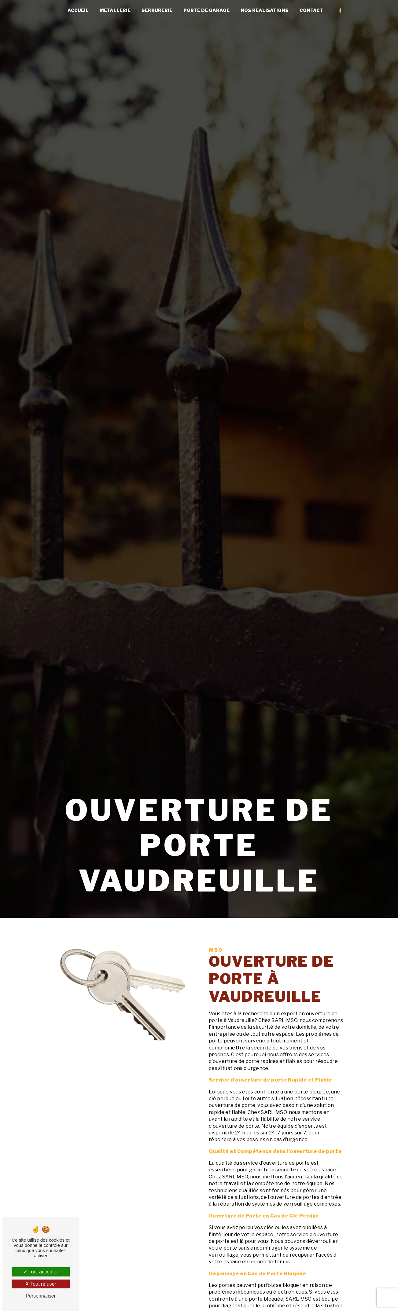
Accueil (78, 10)
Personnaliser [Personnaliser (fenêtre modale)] (41, 1295)
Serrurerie (157, 10)
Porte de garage (206, 10)
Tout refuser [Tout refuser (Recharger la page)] (40, 1284)
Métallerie (115, 10)
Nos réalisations (265, 10)
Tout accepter (40, 1271)
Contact (311, 10)
